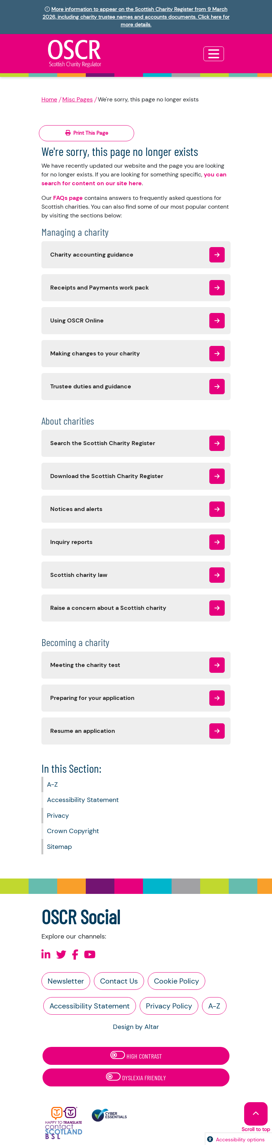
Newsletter (66, 981)
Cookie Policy (176, 981)
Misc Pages (77, 99)
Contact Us (119, 981)
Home (49, 99)
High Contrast (136, 1055)
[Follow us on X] (61, 955)
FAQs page (68, 198)
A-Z (52, 784)
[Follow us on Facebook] (75, 955)
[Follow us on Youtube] (90, 955)
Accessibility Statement (83, 799)
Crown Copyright (73, 831)
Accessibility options (240, 1139)
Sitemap (59, 846)
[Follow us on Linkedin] (46, 955)
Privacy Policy (169, 1006)
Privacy (58, 815)
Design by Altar (136, 1026)
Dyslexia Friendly (136, 1077)
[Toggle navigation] (213, 53)
